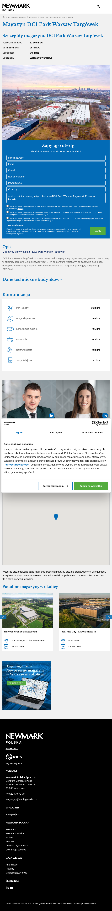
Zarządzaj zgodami (55, 486)
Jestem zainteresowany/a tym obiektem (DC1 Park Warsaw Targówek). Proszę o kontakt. (56, 198)
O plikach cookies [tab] (92, 432)
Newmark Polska (15, 833)
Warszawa (33, 17)
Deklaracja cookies (16, 849)
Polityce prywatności (16, 464)
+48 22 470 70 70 (15, 793)
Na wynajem (12, 814)
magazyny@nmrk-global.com (21, 799)
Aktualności (12, 864)
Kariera (9, 837)
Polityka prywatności (17, 845)
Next (109, 617)
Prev (3, 617)
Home (3, 17)
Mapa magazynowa (16, 872)
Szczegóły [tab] (56, 432)
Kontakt (10, 841)
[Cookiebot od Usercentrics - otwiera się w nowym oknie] (94, 423)
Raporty (10, 868)
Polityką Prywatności (46, 231)
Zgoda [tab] (19, 432)
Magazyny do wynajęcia (17, 17)
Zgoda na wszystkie (91, 486)
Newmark (11, 829)
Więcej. (20, 209)
